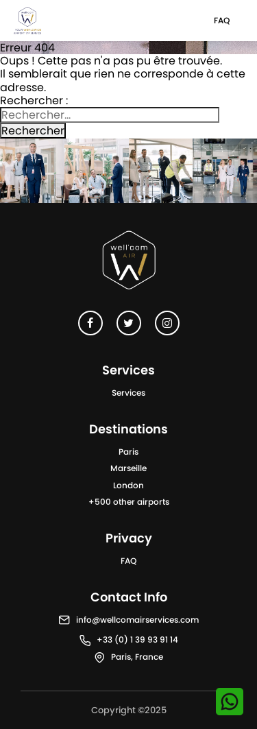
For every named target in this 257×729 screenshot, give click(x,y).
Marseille (128, 468)
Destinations (128, 429)
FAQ (222, 20)
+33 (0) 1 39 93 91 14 (137, 639)
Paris (128, 451)
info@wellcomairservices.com (137, 619)
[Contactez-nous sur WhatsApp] (229, 701)
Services (128, 392)
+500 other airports (128, 501)
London (128, 485)
